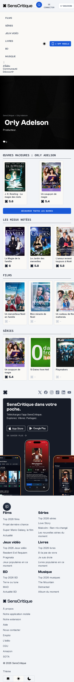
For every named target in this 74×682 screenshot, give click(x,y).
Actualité (8, 535)
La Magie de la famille (12, 260)
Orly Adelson (22, 115)
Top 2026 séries (47, 518)
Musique (45, 572)
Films (7, 513)
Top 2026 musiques (49, 577)
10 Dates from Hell (39, 369)
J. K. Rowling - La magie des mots (14, 195)
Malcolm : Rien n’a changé (53, 527)
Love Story (44, 523)
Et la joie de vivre (47, 552)
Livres (43, 542)
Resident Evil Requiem (15, 552)
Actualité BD (10, 591)
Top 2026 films (11, 519)
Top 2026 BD (10, 577)
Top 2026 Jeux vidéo (15, 547)
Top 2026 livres (47, 547)
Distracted (43, 587)
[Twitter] (40, 393)
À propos (8, 608)
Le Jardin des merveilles (37, 260)
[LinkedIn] (63, 393)
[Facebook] (46, 393)
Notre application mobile (16, 614)
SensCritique (8, 115)
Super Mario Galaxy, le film (18, 529)
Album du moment (48, 591)
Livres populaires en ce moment (51, 564)
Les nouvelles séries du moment (51, 534)
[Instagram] (51, 393)
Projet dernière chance (15, 524)
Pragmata (8, 557)
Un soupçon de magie (49, 195)
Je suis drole (45, 557)
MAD (6, 587)
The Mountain (46, 582)
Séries (43, 513)
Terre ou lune (10, 582)
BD (5, 572)
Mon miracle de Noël (38, 315)
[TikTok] (57, 393)
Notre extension (12, 619)
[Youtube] (69, 393)
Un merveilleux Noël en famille (15, 315)
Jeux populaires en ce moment (15, 564)
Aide (5, 624)
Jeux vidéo (12, 542)
